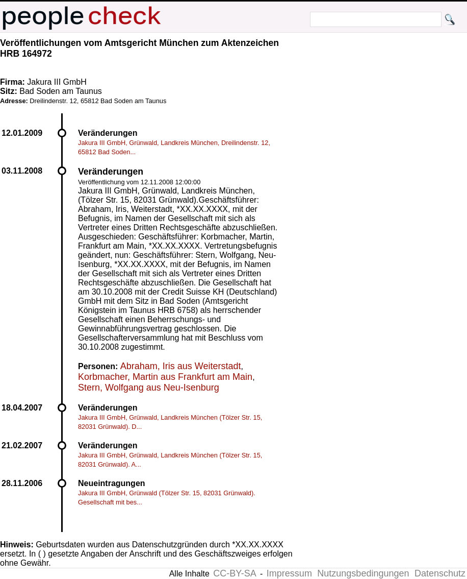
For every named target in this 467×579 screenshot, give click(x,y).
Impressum (289, 573)
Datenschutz (439, 573)
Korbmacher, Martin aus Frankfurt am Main (165, 377)
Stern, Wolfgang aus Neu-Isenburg (148, 387)
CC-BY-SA (234, 573)
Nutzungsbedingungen (363, 573)
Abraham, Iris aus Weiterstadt (180, 366)
